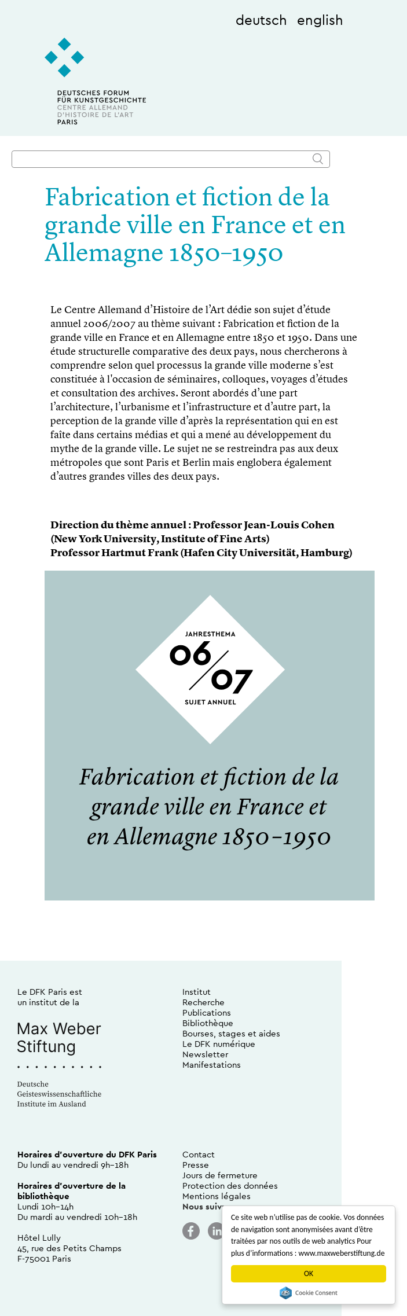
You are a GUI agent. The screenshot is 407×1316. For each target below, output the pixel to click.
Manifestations (211, 1064)
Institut (196, 991)
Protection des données (230, 1185)
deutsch (261, 19)
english (320, 19)
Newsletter (205, 1054)
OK (308, 1273)
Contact (198, 1154)
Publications (206, 1012)
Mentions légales (216, 1195)
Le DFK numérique (218, 1043)
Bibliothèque (207, 1022)
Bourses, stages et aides (231, 1033)
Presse (195, 1164)
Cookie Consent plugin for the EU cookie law (309, 1292)
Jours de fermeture (220, 1175)
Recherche (203, 1002)
